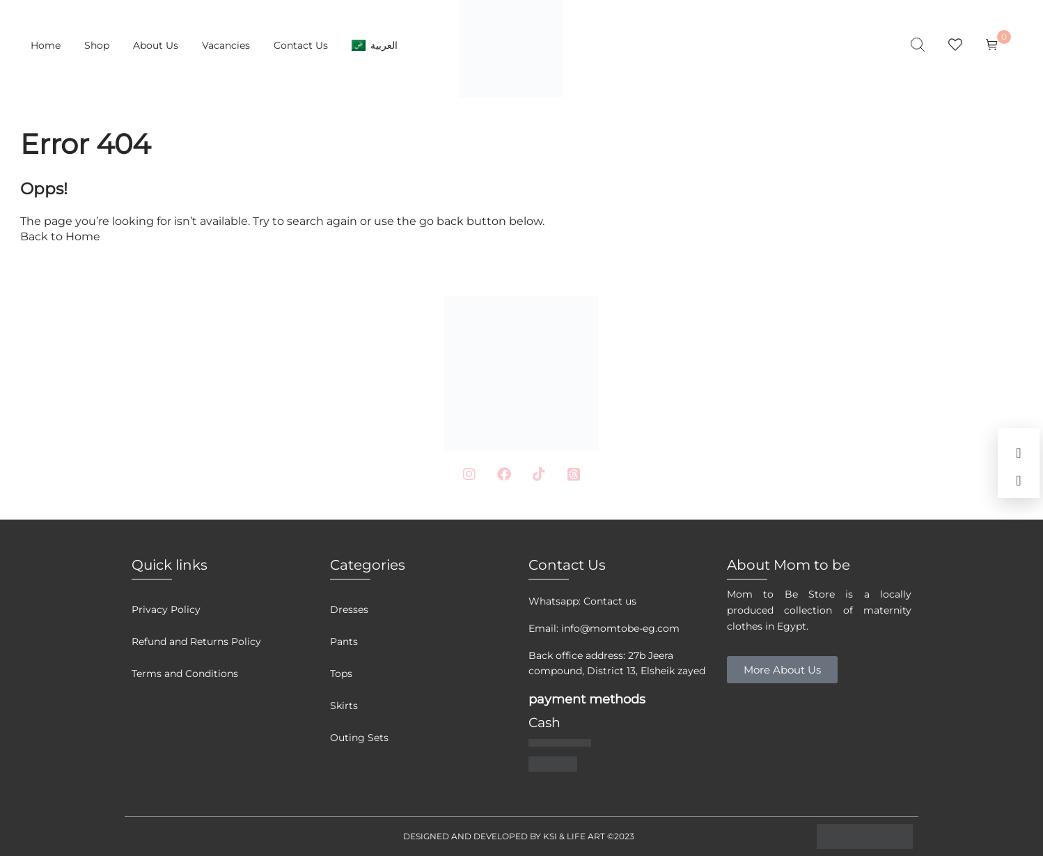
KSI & (555, 836)
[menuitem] (375, 45)
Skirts (344, 705)
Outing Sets (359, 737)
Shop (96, 45)
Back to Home (60, 236)
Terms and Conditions (185, 673)
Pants (344, 641)
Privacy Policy (166, 609)
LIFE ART (586, 836)
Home (46, 45)
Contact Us (301, 45)
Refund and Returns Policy (196, 641)
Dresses (349, 609)
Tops (341, 673)
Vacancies (226, 45)
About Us (155, 45)
